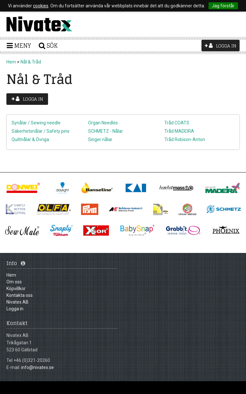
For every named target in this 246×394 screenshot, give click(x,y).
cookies (40, 5)
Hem (11, 61)
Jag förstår (223, 5)
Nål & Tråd (30, 61)
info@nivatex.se (37, 367)
